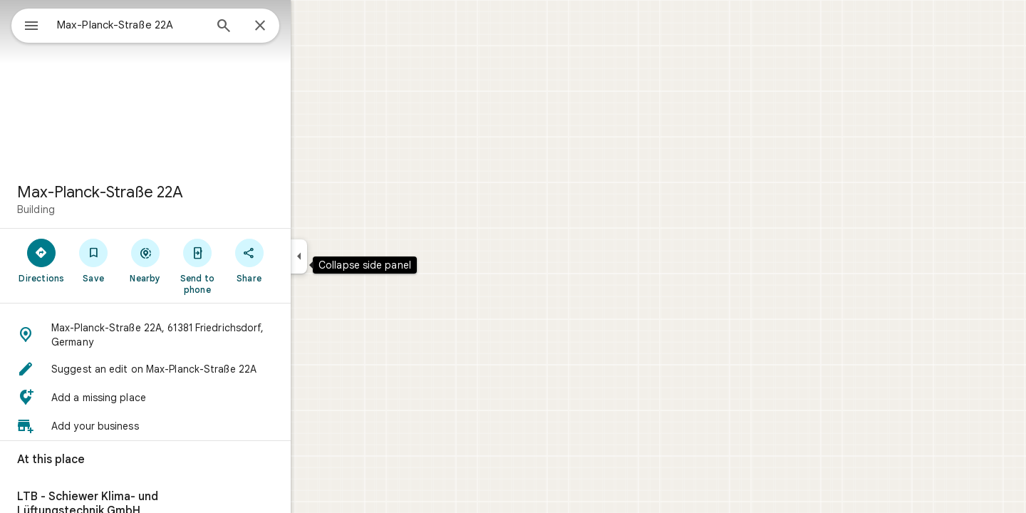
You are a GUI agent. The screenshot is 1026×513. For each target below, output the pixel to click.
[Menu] (25, 24)
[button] (196, 335)
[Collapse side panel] (350, 256)
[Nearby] (197, 260)
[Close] (311, 26)
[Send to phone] (248, 266)
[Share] (300, 260)
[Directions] (93, 260)
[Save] (145, 260)
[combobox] (167, 24)
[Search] (275, 27)
